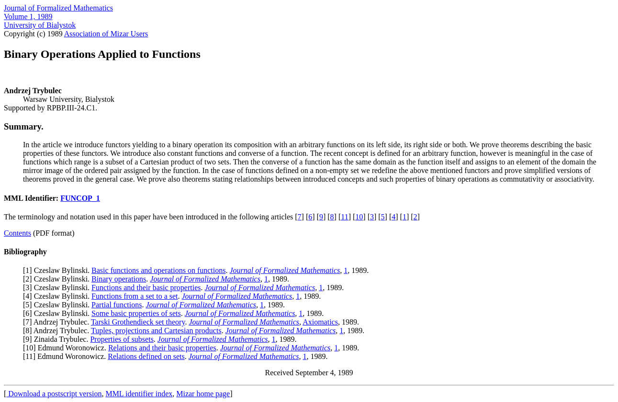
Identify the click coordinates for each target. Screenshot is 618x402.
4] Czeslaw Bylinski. (58, 296)
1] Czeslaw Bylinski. (58, 270)
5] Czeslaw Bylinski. (58, 305)
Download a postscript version (53, 394)
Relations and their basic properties (162, 348)
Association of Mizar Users (106, 34)
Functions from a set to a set (134, 296)
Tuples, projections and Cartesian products (156, 330)
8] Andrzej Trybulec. (58, 330)
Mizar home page (203, 394)
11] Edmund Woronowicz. (66, 356)
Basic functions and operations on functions (158, 270)
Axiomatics (320, 322)
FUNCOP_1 (80, 198)
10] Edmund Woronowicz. (66, 348)
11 (344, 217)
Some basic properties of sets (136, 313)
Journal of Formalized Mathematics (58, 8)
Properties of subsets (121, 339)
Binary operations (118, 279)
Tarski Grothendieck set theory (138, 322)
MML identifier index (138, 394)
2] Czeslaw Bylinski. (58, 279)
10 (359, 217)
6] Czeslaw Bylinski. (58, 313)
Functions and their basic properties (146, 287)
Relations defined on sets (146, 356)
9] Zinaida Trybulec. (57, 339)
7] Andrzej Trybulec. (58, 322)
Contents (17, 233)
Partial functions (116, 305)
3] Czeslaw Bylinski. (58, 287)
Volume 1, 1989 (28, 16)
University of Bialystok (40, 25)
